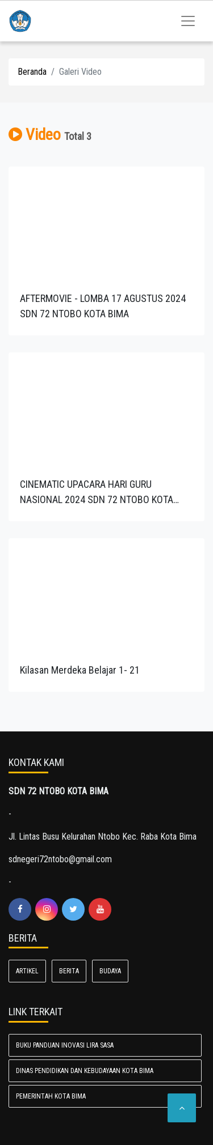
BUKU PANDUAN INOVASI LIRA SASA (65, 1045)
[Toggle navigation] (188, 21)
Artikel (27, 971)
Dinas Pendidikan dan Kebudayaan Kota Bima (84, 1071)
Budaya (110, 971)
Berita (69, 971)
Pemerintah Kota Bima (51, 1096)
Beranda (32, 71)
